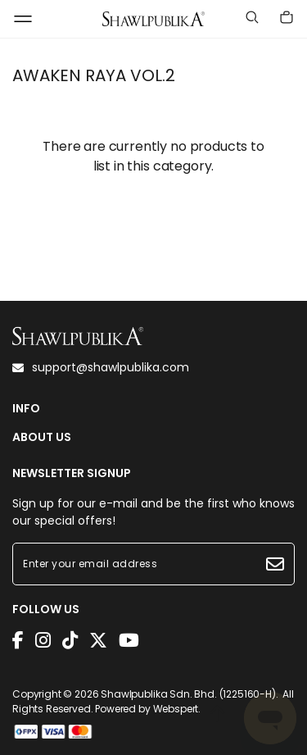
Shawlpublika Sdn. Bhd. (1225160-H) (188, 694)
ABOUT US (41, 437)
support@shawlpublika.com (100, 367)
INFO (26, 408)
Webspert (176, 709)
